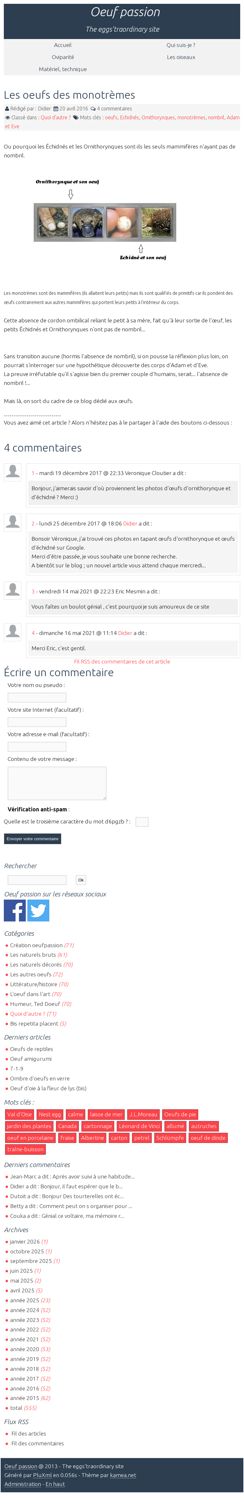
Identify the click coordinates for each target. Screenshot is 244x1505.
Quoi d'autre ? (56, 117)
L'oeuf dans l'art (30, 1000)
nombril (216, 117)
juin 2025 (21, 1276)
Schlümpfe (170, 1143)
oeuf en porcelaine (30, 1143)
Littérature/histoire (33, 990)
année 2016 (24, 1394)
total (17, 1413)
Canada (67, 1132)
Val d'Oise (19, 1120)
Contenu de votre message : (42, 759)
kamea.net (123, 1481)
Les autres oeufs (31, 980)
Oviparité (63, 57)
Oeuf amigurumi (31, 1064)
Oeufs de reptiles (31, 1055)
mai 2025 (21, 1286)
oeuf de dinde (208, 1143)
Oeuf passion (125, 11)
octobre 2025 (27, 1257)
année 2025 (24, 1306)
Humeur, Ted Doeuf (35, 1010)
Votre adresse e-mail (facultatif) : (48, 734)
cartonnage (98, 1132)
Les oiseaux (181, 57)
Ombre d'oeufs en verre (40, 1084)
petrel (142, 1143)
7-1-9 (17, 1074)
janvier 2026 (25, 1247)
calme (75, 1120)
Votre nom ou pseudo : (36, 685)
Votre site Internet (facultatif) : (46, 710)
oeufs (111, 117)
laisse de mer (106, 1120)
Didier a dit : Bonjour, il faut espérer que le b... (66, 1192)
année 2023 (24, 1326)
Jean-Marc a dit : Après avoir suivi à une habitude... (72, 1182)
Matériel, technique (63, 69)
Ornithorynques (158, 117)
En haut (55, 1490)
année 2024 (24, 1316)
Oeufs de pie (180, 1120)
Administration (22, 1490)
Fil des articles (28, 1439)
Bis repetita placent (34, 1029)
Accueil (63, 45)
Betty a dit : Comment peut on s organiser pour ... (71, 1212)
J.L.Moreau (143, 1120)
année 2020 (24, 1355)
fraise (67, 1143)
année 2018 (24, 1374)
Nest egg (50, 1120)
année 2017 (24, 1384)
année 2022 (24, 1335)
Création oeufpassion (36, 951)
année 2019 (24, 1365)
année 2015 (24, 1404)
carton (119, 1143)
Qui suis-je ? (181, 45)
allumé (175, 1132)
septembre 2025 (31, 1267)
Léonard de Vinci (139, 1132)
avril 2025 (22, 1296)
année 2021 (24, 1345)
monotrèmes (192, 117)
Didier (130, 523)
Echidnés (129, 117)
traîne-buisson (25, 1155)
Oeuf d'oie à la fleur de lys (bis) (48, 1094)
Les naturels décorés (36, 970)
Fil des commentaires (37, 1449)
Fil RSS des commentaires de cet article (122, 661)
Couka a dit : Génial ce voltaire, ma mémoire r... (67, 1221)
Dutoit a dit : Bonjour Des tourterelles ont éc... (67, 1202)
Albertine (92, 1143)
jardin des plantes (29, 1132)
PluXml (42, 1481)
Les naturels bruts (33, 960)
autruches (204, 1132)
